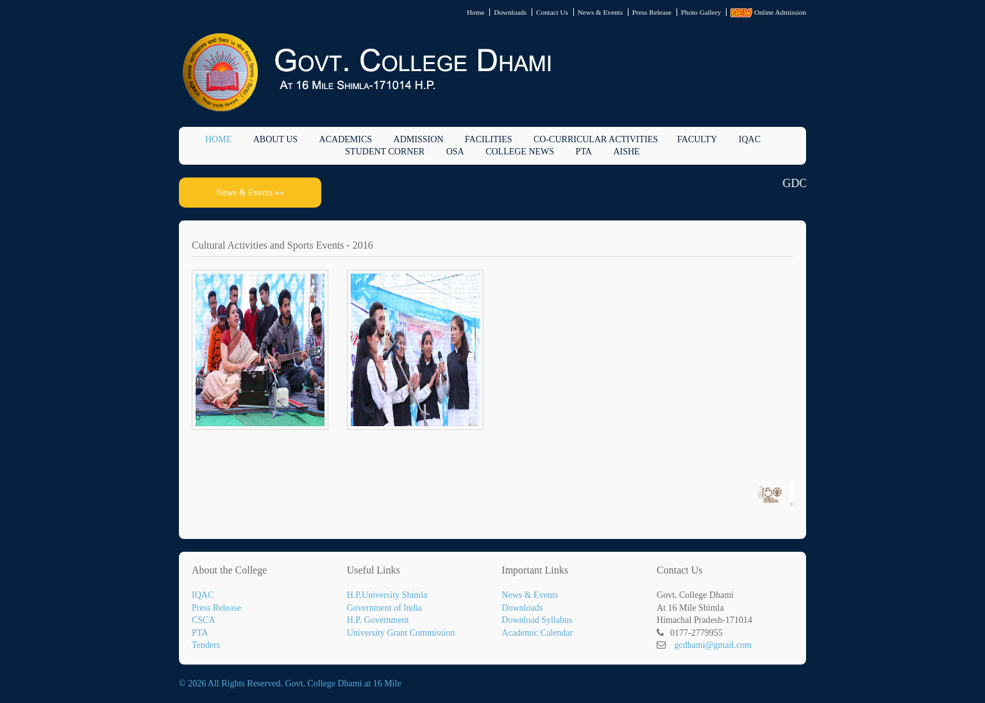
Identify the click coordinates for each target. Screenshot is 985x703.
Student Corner (385, 151)
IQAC (750, 139)
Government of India (384, 608)
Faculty (697, 139)
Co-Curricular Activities (596, 139)
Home (475, 12)
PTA (584, 151)
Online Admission (768, 12)
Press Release (651, 12)
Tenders (206, 645)
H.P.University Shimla (387, 595)
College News (519, 151)
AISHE (626, 151)
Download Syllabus (536, 620)
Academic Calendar (537, 633)
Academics (345, 139)
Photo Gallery (701, 12)
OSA (455, 151)
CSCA (203, 620)
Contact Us (552, 12)
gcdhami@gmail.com (713, 645)
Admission (419, 139)
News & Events (600, 12)
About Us (275, 139)
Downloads (510, 12)
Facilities (488, 139)
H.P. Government (378, 620)
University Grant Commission (401, 633)
